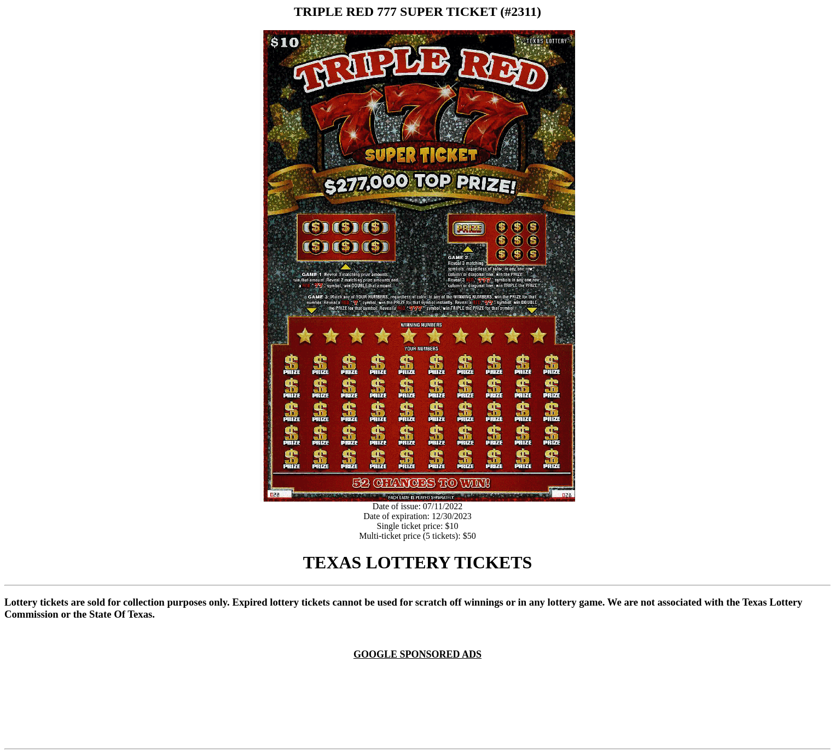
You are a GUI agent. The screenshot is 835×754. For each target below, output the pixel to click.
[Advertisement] (420, 673)
